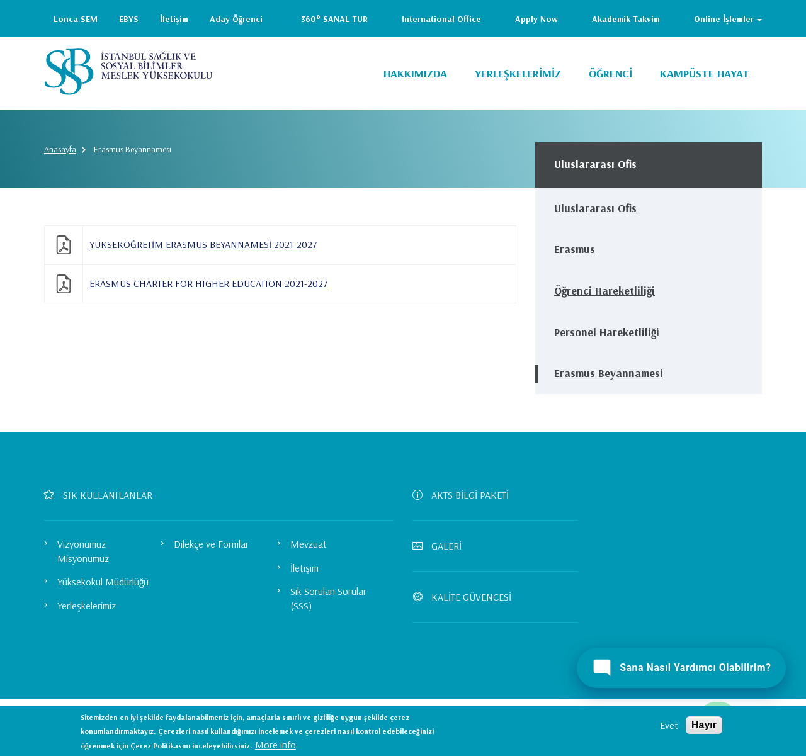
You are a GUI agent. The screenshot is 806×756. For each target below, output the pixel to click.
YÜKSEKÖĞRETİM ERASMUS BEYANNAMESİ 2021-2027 (203, 244)
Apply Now (536, 19)
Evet (669, 725)
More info (275, 744)
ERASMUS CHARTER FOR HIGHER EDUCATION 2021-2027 (208, 283)
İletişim (174, 19)
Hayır (704, 724)
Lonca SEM (76, 19)
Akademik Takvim (626, 19)
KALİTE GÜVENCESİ (467, 596)
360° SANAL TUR (334, 19)
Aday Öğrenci (236, 19)
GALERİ (442, 545)
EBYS (129, 19)
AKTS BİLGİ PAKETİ (466, 494)
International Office (441, 19)
